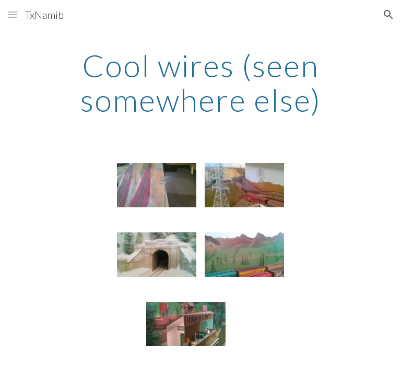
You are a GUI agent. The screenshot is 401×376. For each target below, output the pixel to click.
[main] (200, 82)
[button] (12, 14)
